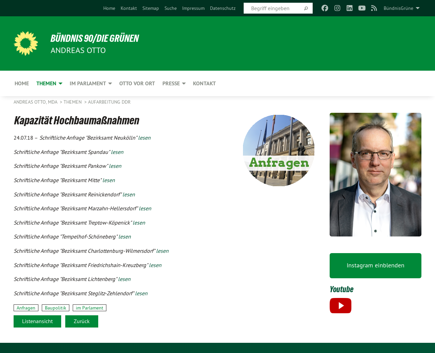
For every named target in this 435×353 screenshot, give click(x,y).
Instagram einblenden (375, 265)
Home (109, 8)
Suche (170, 8)
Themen (73, 102)
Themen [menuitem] (46, 83)
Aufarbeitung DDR (109, 102)
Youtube (342, 289)
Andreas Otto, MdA (36, 102)
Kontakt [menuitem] (204, 83)
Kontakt (129, 8)
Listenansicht (37, 321)
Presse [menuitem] (171, 83)
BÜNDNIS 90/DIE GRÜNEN (97, 38)
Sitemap (150, 8)
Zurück (82, 321)
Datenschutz (223, 8)
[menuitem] (109, 8)
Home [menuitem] (22, 83)
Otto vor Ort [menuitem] (137, 83)
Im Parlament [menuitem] (88, 83)
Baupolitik (55, 308)
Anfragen (26, 308)
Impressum (193, 8)
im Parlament (89, 308)
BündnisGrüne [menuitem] (398, 8)
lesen (144, 137)
